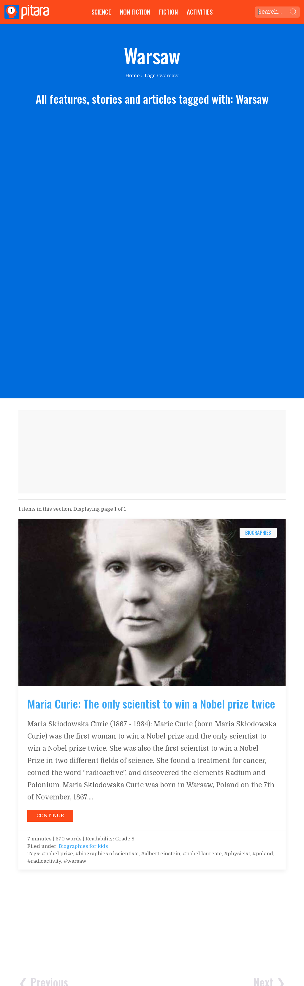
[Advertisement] (152, 451)
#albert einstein (160, 853)
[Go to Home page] (26, 12)
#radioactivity (44, 861)
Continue (50, 815)
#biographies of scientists (107, 853)
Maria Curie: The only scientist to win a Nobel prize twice (151, 703)
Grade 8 (124, 839)
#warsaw (75, 861)
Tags (150, 75)
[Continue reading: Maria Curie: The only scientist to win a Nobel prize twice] (152, 602)
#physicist (237, 853)
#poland (262, 853)
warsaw (169, 75)
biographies (258, 532)
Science (101, 11)
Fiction (168, 11)
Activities (200, 11)
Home (132, 75)
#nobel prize (56, 853)
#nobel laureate (202, 853)
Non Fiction (135, 11)
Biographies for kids (83, 846)
